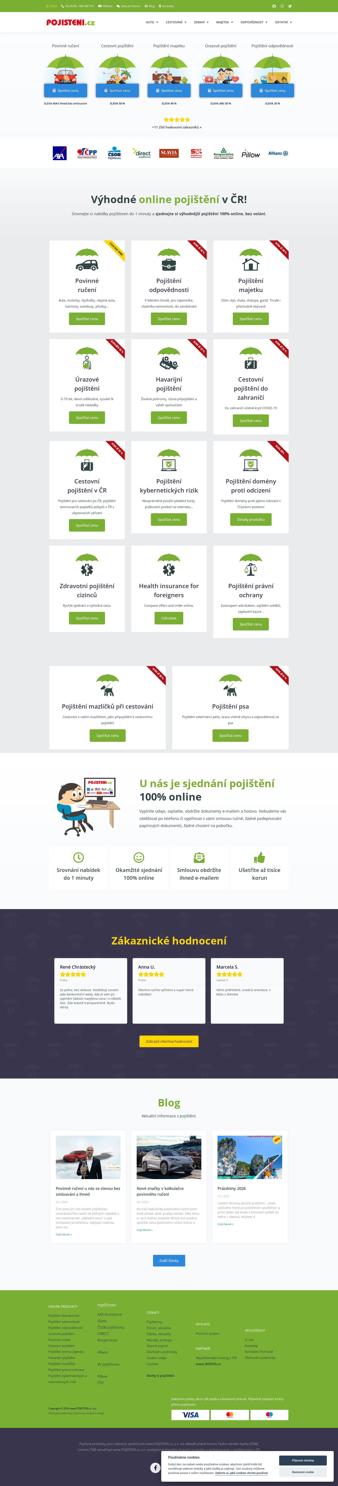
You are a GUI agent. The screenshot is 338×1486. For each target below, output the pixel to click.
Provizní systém (207, 1333)
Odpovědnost (254, 22)
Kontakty (251, 1346)
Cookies (152, 1364)
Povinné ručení (65, 45)
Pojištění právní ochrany (66, 1370)
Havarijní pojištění (61, 1357)
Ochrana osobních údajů (89, 1413)
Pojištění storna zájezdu (65, 1351)
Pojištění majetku (169, 45)
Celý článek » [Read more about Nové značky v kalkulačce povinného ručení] (145, 1230)
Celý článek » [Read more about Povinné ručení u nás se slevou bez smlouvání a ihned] (64, 1234)
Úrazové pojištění (220, 45)
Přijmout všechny (303, 1460)
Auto (152, 22)
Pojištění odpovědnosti (272, 45)
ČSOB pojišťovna (110, 1327)
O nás (249, 1340)
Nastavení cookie (303, 1472)
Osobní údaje (156, 1358)
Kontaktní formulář (259, 1351)
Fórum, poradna (159, 1328)
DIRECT (103, 1333)
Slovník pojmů (157, 1346)
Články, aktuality (159, 1334)
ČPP (100, 1382)
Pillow (102, 1376)
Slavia (102, 1321)
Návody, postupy (159, 1340)
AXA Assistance (110, 1314)
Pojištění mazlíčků (61, 1363)
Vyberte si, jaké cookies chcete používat (241, 1473)
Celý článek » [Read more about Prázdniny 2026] (225, 1224)
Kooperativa (107, 1340)
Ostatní (283, 22)
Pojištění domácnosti (63, 1315)
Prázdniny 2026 (232, 1188)
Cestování (176, 22)
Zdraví (201, 22)
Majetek (224, 22)
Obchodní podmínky (162, 1352)
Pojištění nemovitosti (64, 1321)
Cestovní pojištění (117, 45)
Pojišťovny (154, 1322)
